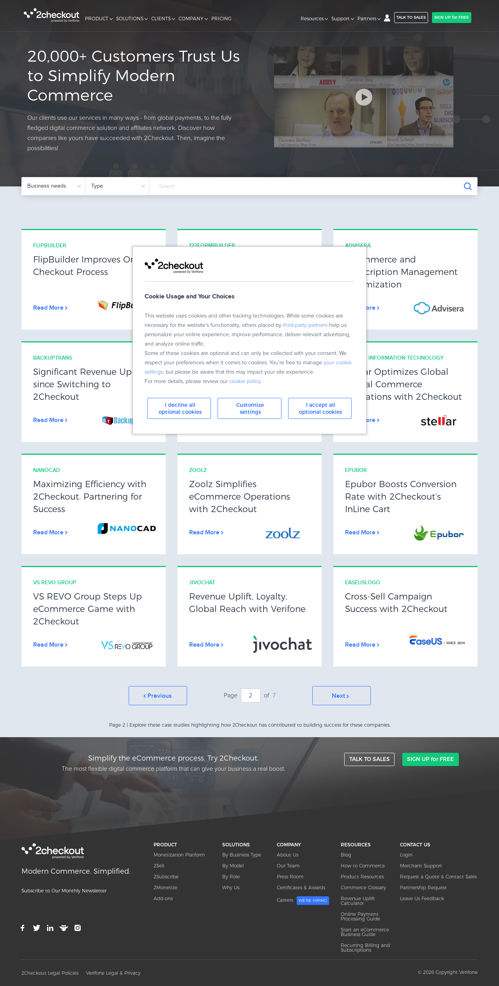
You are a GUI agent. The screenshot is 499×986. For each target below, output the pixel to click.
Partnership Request (423, 887)
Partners (366, 18)
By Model (233, 865)
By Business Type (241, 854)
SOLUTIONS (129, 18)
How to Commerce (363, 865)
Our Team (288, 865)
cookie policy (244, 381)
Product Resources (362, 876)
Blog (346, 854)
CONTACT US (415, 844)
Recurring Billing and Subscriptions (365, 947)
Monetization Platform (179, 854)
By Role (231, 876)
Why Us (230, 887)
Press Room (290, 876)
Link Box (93, 280)
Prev (158, 695)
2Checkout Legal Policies (49, 972)
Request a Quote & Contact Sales (438, 876)
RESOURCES (356, 844)
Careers (303, 900)
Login (406, 854)
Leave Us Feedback (422, 898)
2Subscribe (166, 876)
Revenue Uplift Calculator (358, 900)
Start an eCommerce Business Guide (365, 931)
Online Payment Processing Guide (360, 916)
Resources (312, 18)
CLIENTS (161, 18)
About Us (287, 854)
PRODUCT (96, 18)
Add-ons (163, 898)
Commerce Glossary (363, 887)
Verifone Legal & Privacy (113, 972)
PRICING (221, 18)
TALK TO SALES (411, 17)
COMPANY (191, 18)
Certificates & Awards (301, 887)
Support (340, 18)
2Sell (159, 865)
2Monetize (165, 887)
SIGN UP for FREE (451, 17)
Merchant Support (421, 865)
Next (341, 695)
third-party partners (305, 325)
